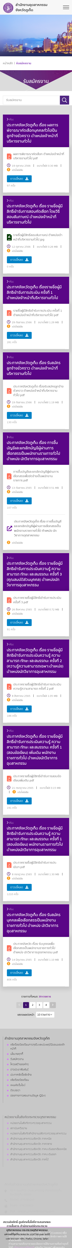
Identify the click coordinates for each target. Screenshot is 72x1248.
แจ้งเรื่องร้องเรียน (19, 1080)
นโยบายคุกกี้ (16, 1054)
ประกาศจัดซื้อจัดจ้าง (21, 1075)
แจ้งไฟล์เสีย (17, 170)
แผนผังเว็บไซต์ (17, 1085)
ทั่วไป (10, 120)
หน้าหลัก (8, 63)
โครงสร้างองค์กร (19, 1064)
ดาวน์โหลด (19, 178)
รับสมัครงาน (23, 63)
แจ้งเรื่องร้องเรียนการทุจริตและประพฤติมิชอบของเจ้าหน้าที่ (37, 1047)
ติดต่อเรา (15, 1090)
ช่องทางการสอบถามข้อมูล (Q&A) (28, 1096)
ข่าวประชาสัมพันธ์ (19, 1069)
